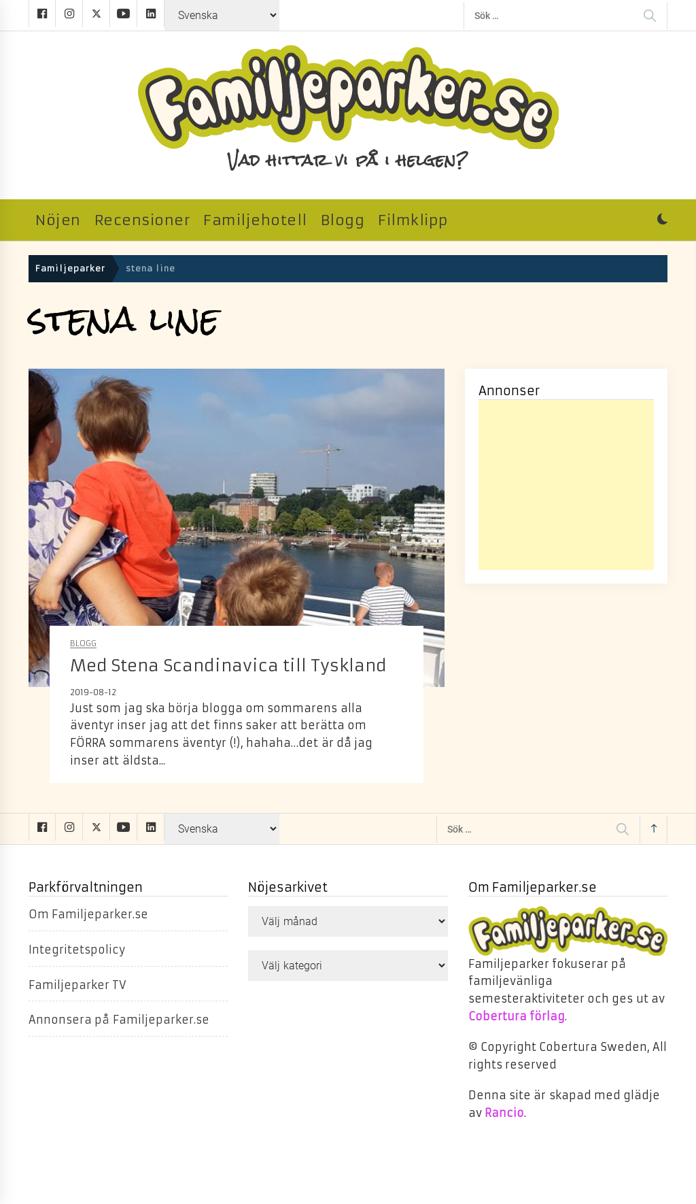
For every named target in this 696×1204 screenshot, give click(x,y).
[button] (662, 220)
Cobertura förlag (516, 1016)
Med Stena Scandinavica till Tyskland (228, 666)
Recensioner (142, 220)
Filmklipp (413, 220)
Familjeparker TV (77, 985)
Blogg (343, 220)
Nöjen (58, 220)
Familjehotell (255, 220)
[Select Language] (221, 15)
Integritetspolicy (77, 949)
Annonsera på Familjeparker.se (119, 1019)
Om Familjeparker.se (88, 914)
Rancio (504, 1113)
